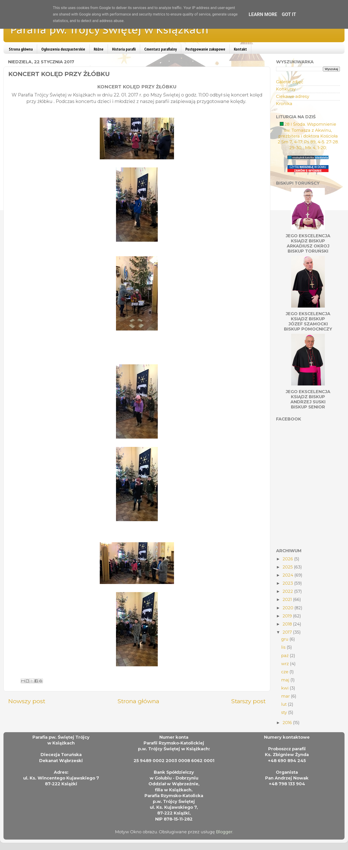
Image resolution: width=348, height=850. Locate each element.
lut (284, 704)
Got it (289, 14)
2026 (288, 558)
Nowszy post (26, 701)
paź (285, 655)
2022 (288, 591)
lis (284, 647)
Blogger (224, 831)
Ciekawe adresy (292, 96)
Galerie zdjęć (289, 81)
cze (285, 671)
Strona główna (21, 49)
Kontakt (240, 49)
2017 (288, 632)
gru (285, 639)
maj (285, 680)
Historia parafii (124, 49)
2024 (288, 575)
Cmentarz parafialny (160, 49)
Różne (98, 49)
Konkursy (286, 89)
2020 (288, 607)
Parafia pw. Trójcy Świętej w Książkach (109, 29)
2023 (288, 583)
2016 (288, 722)
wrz (285, 663)
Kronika (284, 103)
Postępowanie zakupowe (205, 49)
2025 (288, 567)
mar (286, 696)
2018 (288, 624)
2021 (288, 599)
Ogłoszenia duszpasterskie (63, 49)
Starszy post (248, 701)
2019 (288, 616)
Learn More (263, 14)
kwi (285, 688)
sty (284, 712)
